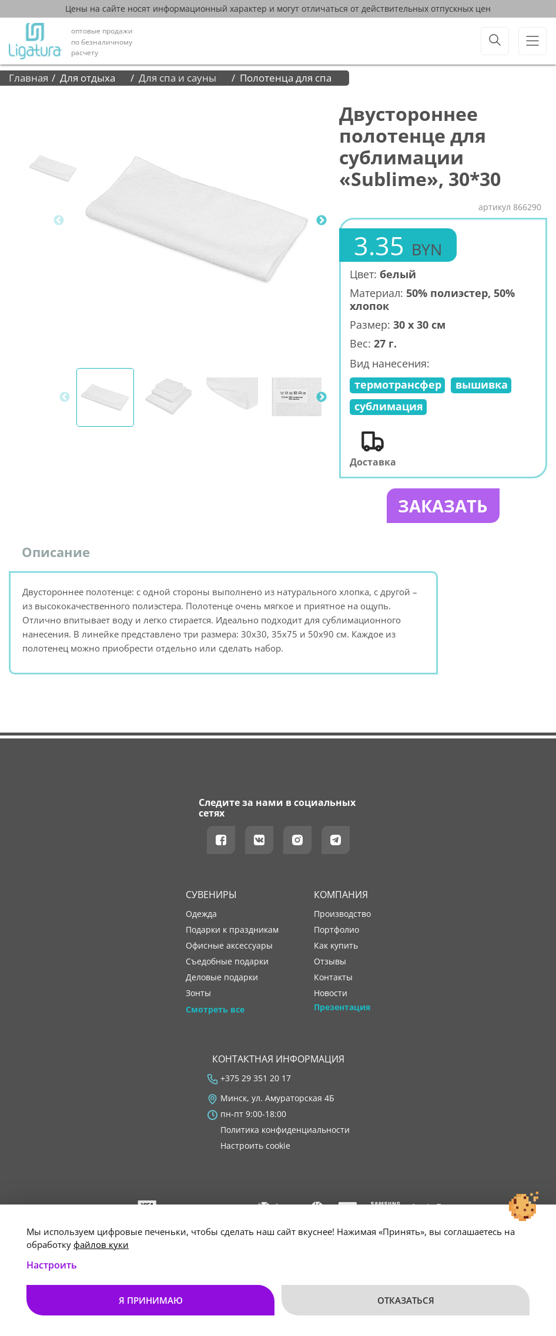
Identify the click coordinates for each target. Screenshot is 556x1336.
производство (342, 915)
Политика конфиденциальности (285, 1131)
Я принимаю (151, 1300)
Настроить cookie (255, 1147)
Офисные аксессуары (229, 947)
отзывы (330, 962)
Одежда (201, 915)
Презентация (342, 1008)
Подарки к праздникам (232, 931)
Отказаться (405, 1300)
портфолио (336, 931)
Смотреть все (215, 1010)
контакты (333, 978)
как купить (336, 947)
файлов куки (101, 1244)
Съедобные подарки (227, 962)
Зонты (198, 994)
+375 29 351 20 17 (255, 1079)
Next (321, 221)
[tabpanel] (197, 220)
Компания (341, 895)
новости (330, 994)
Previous (59, 221)
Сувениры (211, 895)
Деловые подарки (222, 978)
